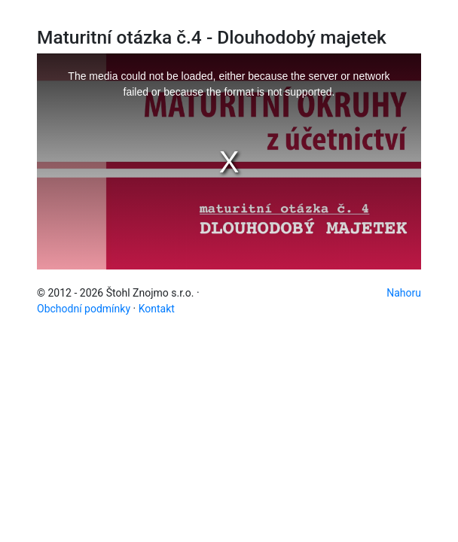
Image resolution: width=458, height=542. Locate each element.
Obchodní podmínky (83, 309)
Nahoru (403, 293)
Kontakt (157, 309)
